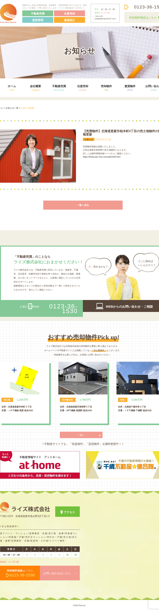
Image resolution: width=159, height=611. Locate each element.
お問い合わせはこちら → (59, 573)
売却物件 (106, 88)
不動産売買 (59, 88)
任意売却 (82, 88)
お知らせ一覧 (12, 108)
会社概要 (35, 88)
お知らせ (88, 139)
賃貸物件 (130, 88)
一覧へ (81, 435)
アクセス (69, 512)
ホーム (12, 88)
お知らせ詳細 (27, 108)
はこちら (21, 573)
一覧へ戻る (83, 205)
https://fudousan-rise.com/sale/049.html (101, 157)
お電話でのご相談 (49, 308)
